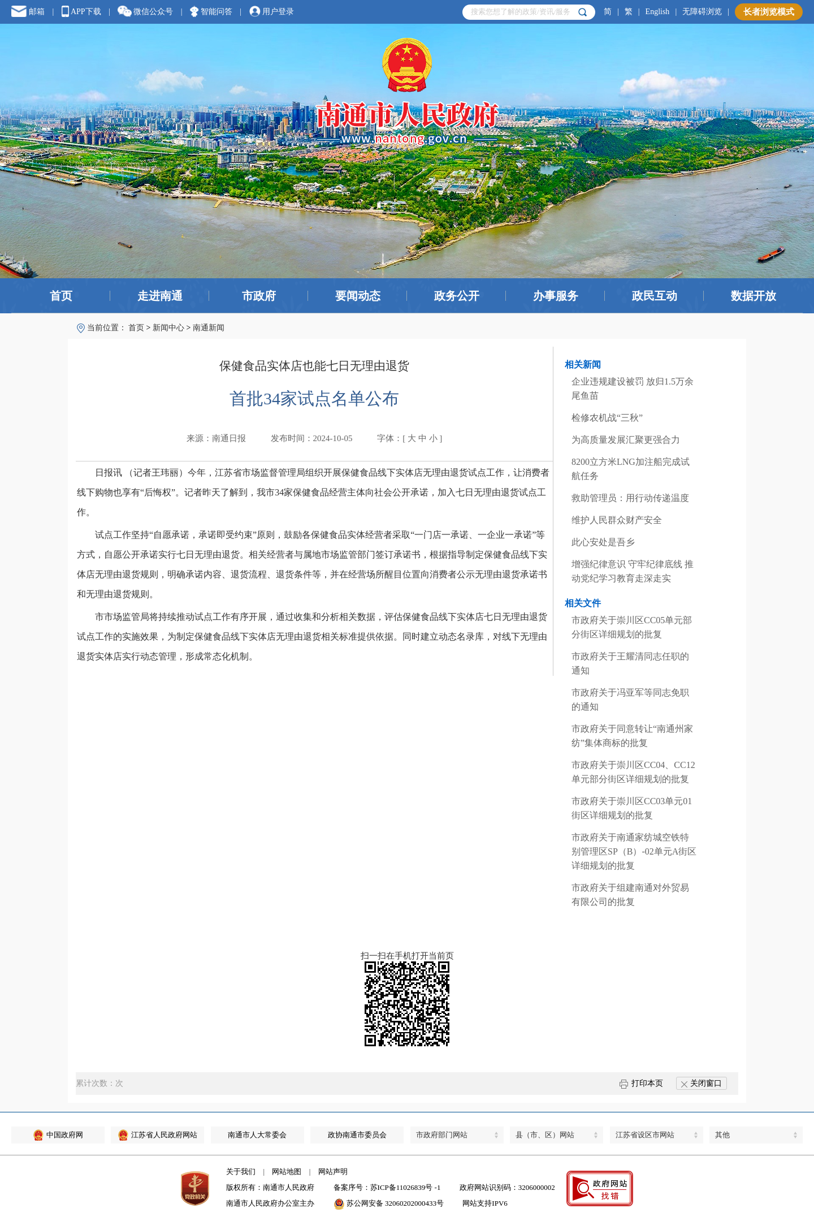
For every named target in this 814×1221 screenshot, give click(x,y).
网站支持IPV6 (484, 1203)
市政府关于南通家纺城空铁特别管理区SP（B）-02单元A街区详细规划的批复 (633, 851)
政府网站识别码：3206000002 (507, 1187)
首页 (61, 296)
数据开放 (753, 296)
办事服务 (555, 296)
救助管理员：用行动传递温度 (630, 498)
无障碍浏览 (702, 11)
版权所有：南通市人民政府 (270, 1187)
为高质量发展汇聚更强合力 (625, 440)
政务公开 (456, 296)
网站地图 (286, 1171)
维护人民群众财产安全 (616, 520)
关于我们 (241, 1171)
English (658, 11)
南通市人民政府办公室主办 (270, 1203)
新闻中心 (168, 327)
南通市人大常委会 (257, 1135)
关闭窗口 (701, 1083)
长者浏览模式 (768, 11)
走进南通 (160, 296)
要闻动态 (357, 296)
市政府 (259, 296)
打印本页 (641, 1083)
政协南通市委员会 (357, 1135)
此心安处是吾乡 (603, 542)
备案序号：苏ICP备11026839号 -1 (387, 1187)
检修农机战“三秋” (607, 417)
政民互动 (654, 296)
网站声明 (333, 1171)
